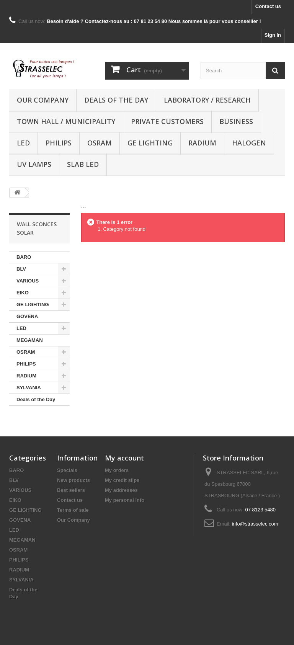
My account (124, 457)
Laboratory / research (207, 100)
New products (73, 480)
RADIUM (202, 142)
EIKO (22, 293)
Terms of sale (73, 510)
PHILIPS (59, 142)
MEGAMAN (29, 340)
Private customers (167, 121)
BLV (21, 269)
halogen (249, 142)
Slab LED (83, 164)
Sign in (273, 35)
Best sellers (71, 490)
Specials (67, 470)
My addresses (121, 490)
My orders (117, 470)
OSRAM (99, 142)
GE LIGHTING (150, 142)
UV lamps (34, 164)
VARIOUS (27, 281)
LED (23, 142)
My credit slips (122, 480)
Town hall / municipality (66, 121)
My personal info (124, 500)
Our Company (43, 100)
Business (236, 121)
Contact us (268, 6)
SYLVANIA (28, 387)
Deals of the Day (116, 100)
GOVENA (27, 316)
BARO (23, 257)
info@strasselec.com (255, 524)
